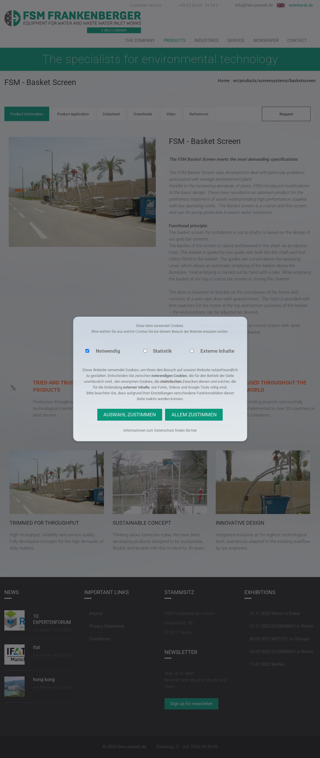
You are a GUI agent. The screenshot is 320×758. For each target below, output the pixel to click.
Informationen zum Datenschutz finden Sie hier (160, 430)
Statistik (162, 351)
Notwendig (108, 351)
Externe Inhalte (217, 351)
